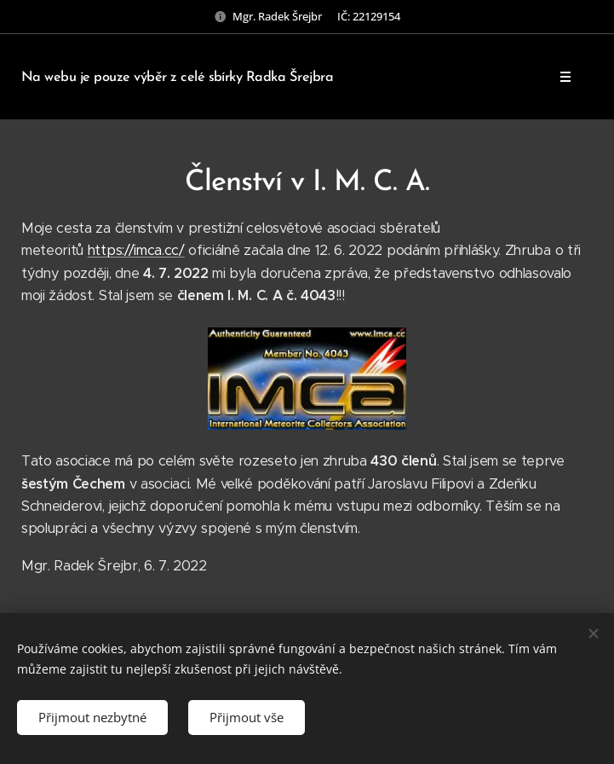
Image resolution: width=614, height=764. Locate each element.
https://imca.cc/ (136, 250)
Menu (560, 76)
